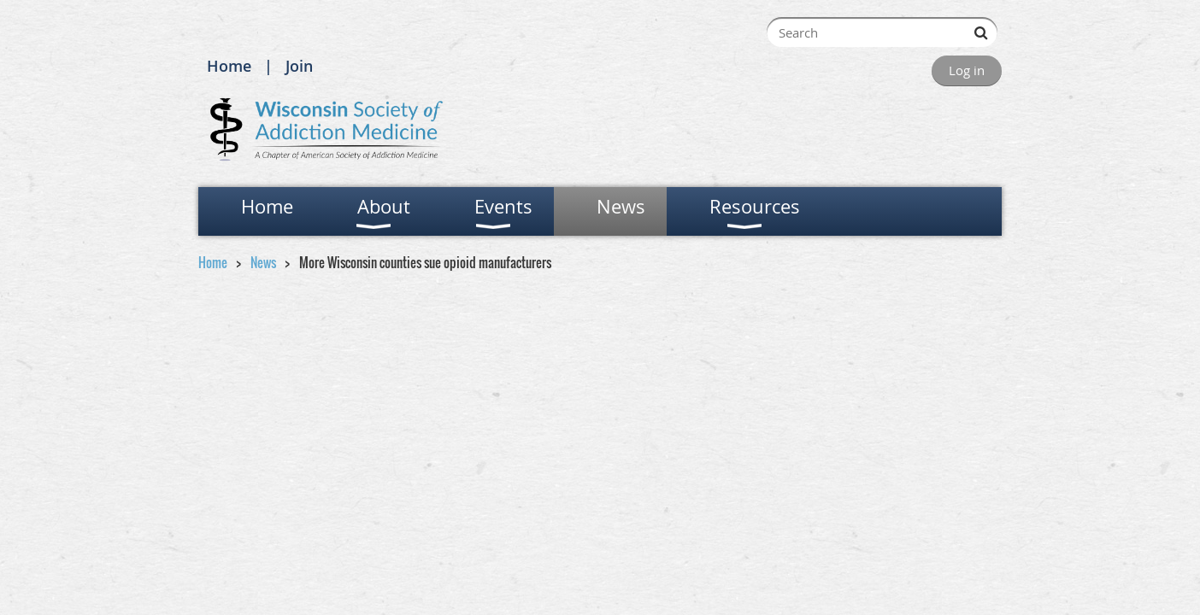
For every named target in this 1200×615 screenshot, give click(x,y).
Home (229, 66)
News (263, 262)
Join (299, 66)
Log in (967, 70)
